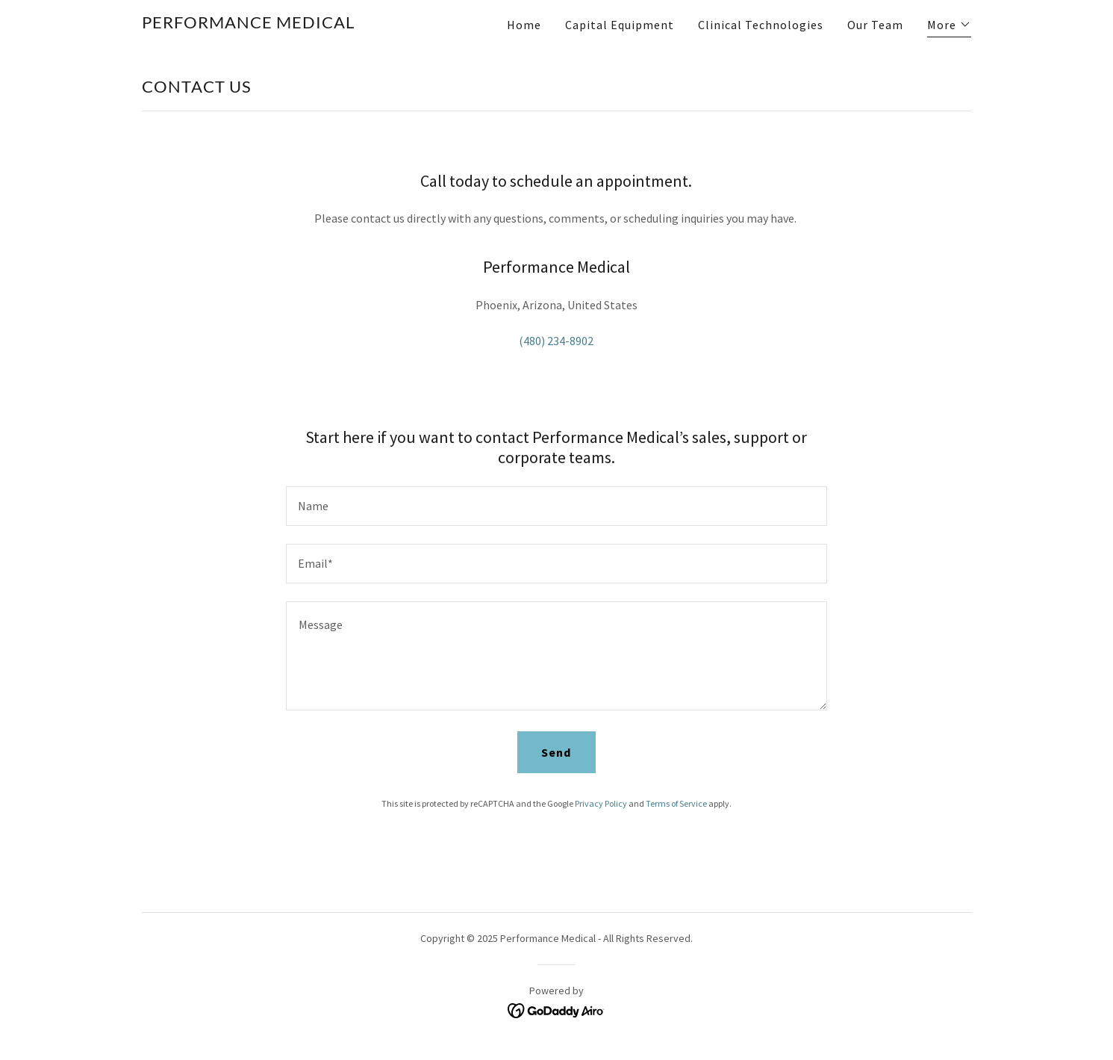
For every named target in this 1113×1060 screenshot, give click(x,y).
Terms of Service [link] (676, 803)
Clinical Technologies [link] (760, 24)
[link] (248, 23)
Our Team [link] (875, 24)
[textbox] (556, 506)
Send (556, 752)
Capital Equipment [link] (619, 24)
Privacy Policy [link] (601, 803)
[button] (949, 26)
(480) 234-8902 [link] (556, 340)
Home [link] (524, 24)
